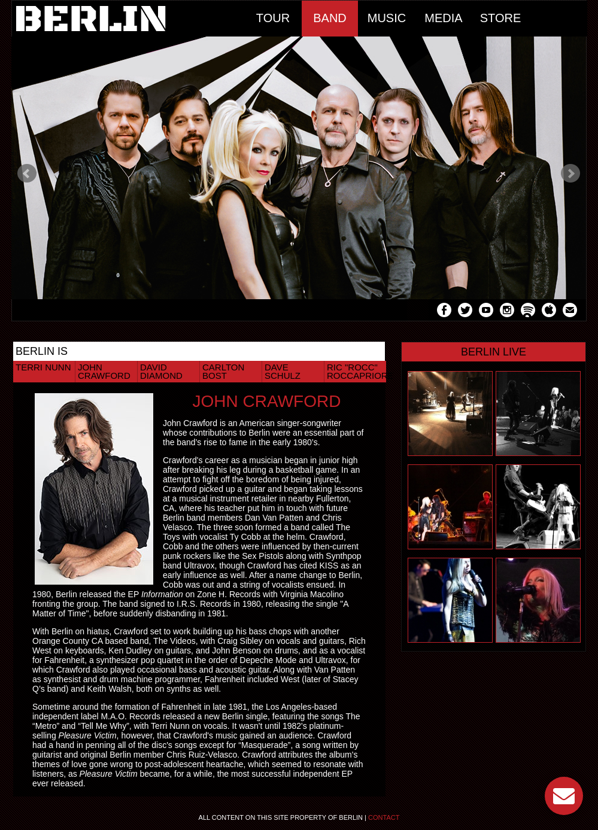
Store (500, 18)
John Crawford (104, 371)
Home (128, 19)
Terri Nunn (43, 367)
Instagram (507, 312)
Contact (383, 817)
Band (330, 18)
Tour (273, 18)
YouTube (486, 312)
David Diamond (161, 371)
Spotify (528, 312)
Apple (549, 312)
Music (387, 18)
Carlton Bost (223, 371)
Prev (27, 173)
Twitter (465, 312)
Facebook (444, 312)
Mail (570, 312)
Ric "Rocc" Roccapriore (356, 371)
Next (570, 173)
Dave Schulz (282, 371)
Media (443, 18)
